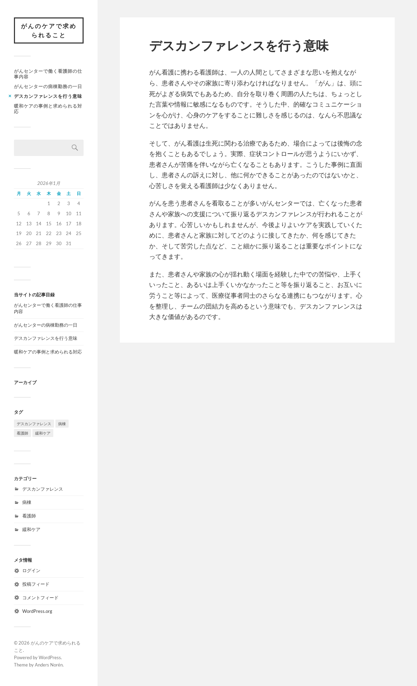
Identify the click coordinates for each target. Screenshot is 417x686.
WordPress (50, 657)
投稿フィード (35, 584)
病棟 (26, 502)
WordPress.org (37, 611)
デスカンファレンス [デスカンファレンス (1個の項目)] (34, 423)
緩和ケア (31, 529)
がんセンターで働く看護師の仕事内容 (48, 73)
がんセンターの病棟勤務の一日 (48, 86)
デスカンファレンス (42, 489)
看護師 (29, 516)
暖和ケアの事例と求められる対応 (48, 108)
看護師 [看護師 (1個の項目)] (22, 433)
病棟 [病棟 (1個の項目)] (62, 423)
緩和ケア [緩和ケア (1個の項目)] (43, 433)
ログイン (31, 570)
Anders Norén (49, 665)
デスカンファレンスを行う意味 (48, 96)
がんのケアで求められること (49, 30)
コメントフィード (40, 597)
